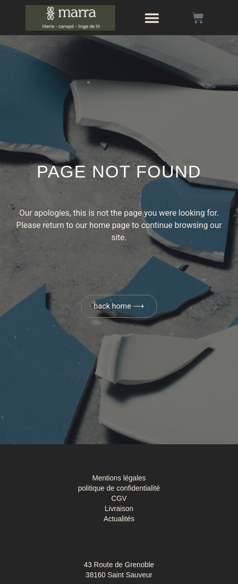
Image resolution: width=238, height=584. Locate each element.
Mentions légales (119, 478)
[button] (151, 17)
